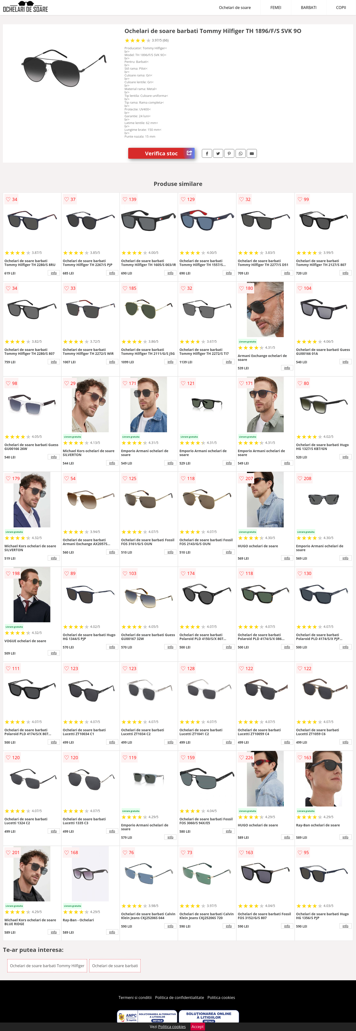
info (54, 273)
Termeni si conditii (135, 997)
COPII (341, 7)
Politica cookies (221, 997)
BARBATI (308, 7)
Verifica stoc (170, 153)
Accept (198, 1026)
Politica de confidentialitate (179, 997)
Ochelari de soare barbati (115, 965)
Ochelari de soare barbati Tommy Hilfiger (47, 965)
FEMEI (275, 7)
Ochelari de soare (235, 7)
